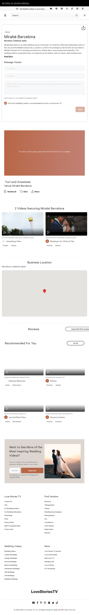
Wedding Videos (10, 551)
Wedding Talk (49, 561)
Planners (47, 533)
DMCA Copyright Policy (12, 526)
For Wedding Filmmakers (12, 512)
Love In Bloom (49, 565)
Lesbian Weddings (10, 554)
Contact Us (8, 501)
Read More (8, 56)
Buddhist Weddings (11, 579)
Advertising (8, 515)
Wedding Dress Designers (53, 512)
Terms (32, 475)
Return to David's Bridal (15, 3)
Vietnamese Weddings (12, 568)
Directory (47, 501)
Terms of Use (8, 529)
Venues (46, 508)
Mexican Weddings (10, 565)
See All (75, 343)
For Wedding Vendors (11, 508)
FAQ (5, 505)
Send (80, 109)
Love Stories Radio (50, 554)
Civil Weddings (9, 575)
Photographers (49, 515)
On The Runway (49, 568)
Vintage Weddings (10, 558)
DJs (45, 519)
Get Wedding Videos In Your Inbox (31, 8)
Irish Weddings (9, 572)
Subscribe (32, 470)
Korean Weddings (10, 561)
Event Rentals (49, 526)
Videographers (49, 505)
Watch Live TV (49, 558)
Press (6, 519)
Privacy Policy (15, 477)
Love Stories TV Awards (52, 551)
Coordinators (48, 522)
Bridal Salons (48, 529)
